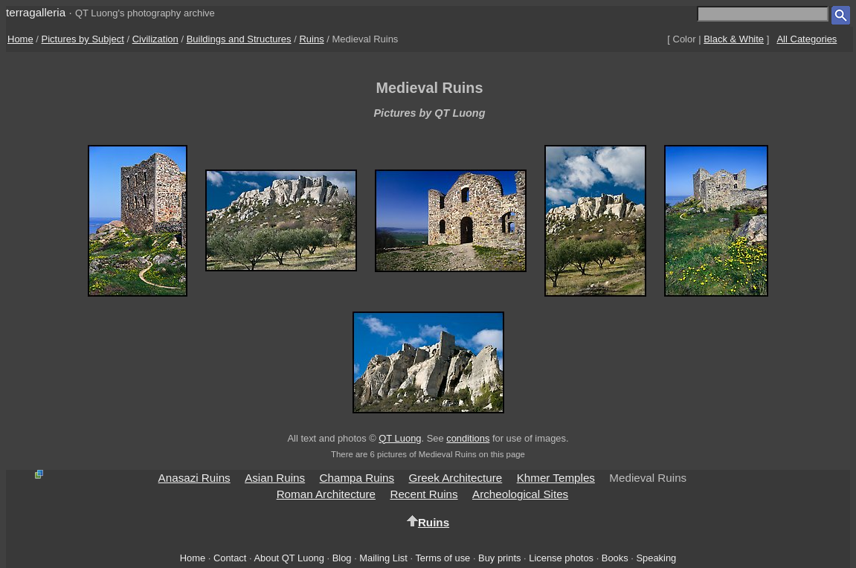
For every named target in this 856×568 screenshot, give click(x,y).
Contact (229, 558)
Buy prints (499, 558)
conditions (467, 438)
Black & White (734, 39)
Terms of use (442, 558)
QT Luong (400, 438)
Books (615, 558)
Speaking (656, 558)
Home (20, 39)
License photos (561, 558)
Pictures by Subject (83, 39)
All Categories (806, 39)
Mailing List (383, 558)
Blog (342, 558)
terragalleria (35, 12)
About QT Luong (289, 558)
